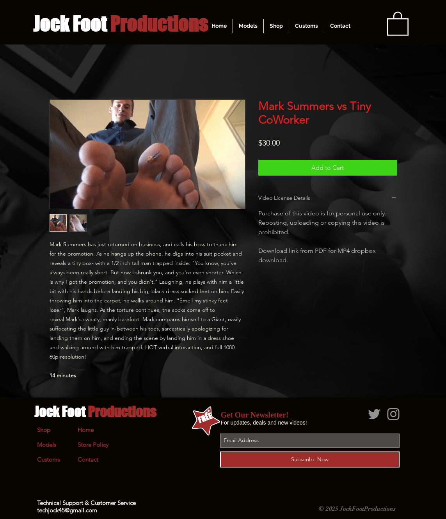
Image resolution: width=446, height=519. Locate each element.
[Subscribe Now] (310, 459)
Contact (88, 459)
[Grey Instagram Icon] (393, 414)
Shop (43, 430)
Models (46, 444)
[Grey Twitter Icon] (374, 414)
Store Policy (93, 444)
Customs (48, 459)
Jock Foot (95, 411)
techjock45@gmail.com (67, 510)
